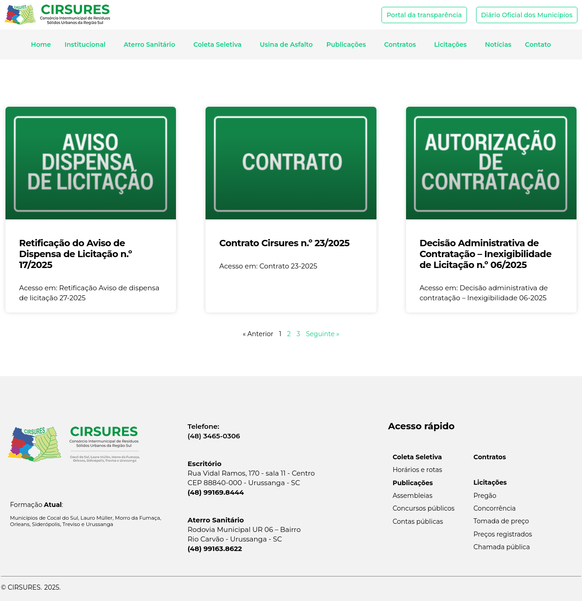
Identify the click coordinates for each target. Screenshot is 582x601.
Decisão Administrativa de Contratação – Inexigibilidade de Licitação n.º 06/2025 (486, 254)
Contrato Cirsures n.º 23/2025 (284, 243)
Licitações (453, 44)
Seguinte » (323, 334)
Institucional (87, 44)
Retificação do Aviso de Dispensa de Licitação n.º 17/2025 (75, 254)
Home (41, 44)
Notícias (498, 44)
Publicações (348, 44)
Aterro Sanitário (152, 44)
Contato (538, 44)
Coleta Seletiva (219, 44)
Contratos (402, 44)
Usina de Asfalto (286, 44)
